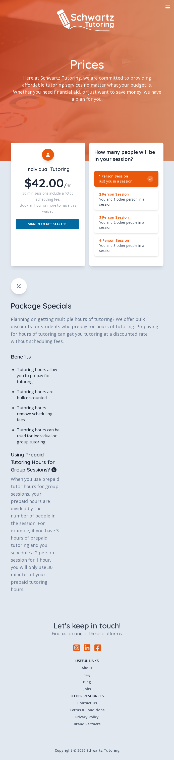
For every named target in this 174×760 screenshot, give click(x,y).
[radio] (126, 179)
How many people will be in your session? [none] (124, 155)
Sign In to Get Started (47, 224)
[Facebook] (97, 647)
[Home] (87, 20)
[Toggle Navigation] (167, 7)
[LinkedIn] (87, 647)
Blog (87, 681)
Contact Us (87, 702)
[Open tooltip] (54, 470)
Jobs (87, 688)
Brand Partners (87, 724)
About (87, 667)
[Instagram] (76, 647)
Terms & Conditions (87, 710)
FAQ (87, 674)
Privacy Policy (87, 717)
